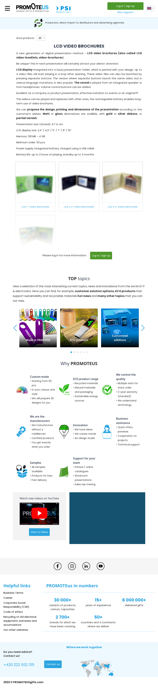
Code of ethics (13, 612)
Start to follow (39, 532)
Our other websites (15, 630)
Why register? (125, 12)
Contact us (53, 664)
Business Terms (13, 593)
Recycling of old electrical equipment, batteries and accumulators (20, 621)
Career (7, 598)
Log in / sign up (125, 6)
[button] (71, 352)
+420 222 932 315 (18, 664)
